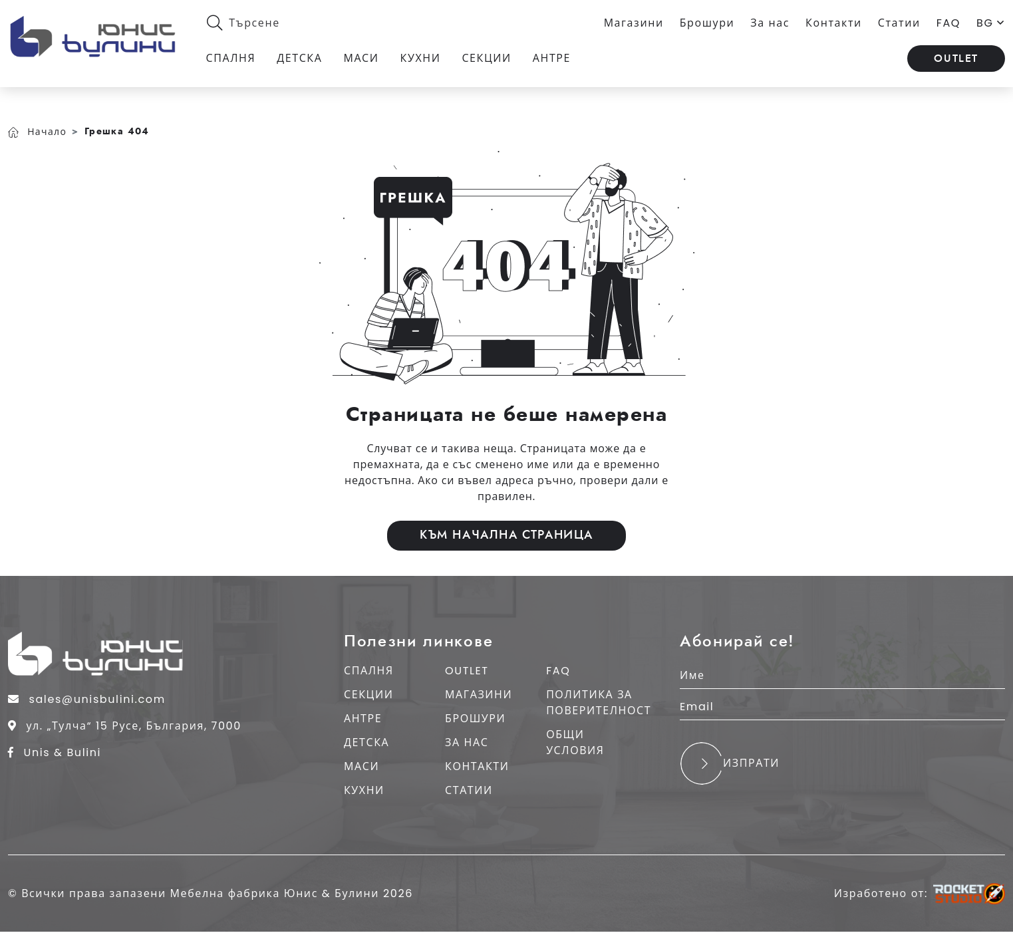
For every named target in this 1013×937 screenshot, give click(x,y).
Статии (899, 23)
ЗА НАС (465, 741)
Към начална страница (506, 530)
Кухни (424, 60)
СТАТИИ (468, 789)
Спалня (234, 60)
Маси (364, 60)
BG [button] (990, 23)
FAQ (948, 23)
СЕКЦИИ (368, 694)
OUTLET (956, 61)
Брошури (707, 23)
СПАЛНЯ (369, 670)
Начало (37, 124)
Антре (555, 60)
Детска (303, 60)
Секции (490, 60)
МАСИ (361, 765)
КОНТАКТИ (475, 765)
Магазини (634, 23)
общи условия (572, 741)
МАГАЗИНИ (477, 694)
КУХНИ (364, 789)
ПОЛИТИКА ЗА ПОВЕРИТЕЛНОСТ (596, 702)
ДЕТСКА (366, 741)
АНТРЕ (363, 718)
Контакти (833, 23)
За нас (770, 23)
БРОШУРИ (474, 718)
